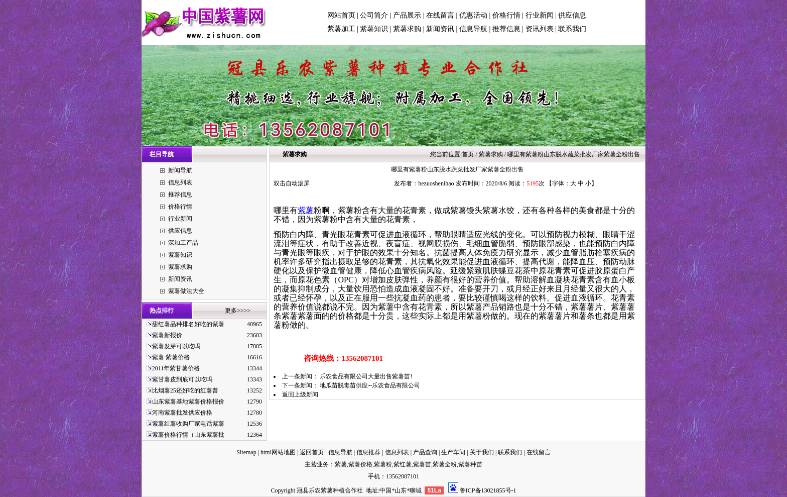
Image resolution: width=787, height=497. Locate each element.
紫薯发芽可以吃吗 (176, 346)
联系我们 (572, 29)
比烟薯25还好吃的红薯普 (185, 390)
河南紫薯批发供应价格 (182, 412)
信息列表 (180, 182)
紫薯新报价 (167, 335)
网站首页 (341, 15)
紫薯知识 (374, 29)
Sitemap (246, 452)
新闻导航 (180, 170)
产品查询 (425, 452)
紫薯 (306, 210)
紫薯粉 (383, 464)
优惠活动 (473, 15)
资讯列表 (540, 29)
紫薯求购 (407, 29)
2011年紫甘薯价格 (176, 368)
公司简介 (374, 15)
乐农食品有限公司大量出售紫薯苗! (366, 376)
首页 (468, 154)
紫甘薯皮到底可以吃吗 (182, 379)
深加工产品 (183, 242)
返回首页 (312, 452)
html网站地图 (278, 452)
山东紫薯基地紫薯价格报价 (188, 401)
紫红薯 (403, 464)
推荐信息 (506, 29)
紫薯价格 (360, 464)
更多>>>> (237, 310)
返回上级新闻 (300, 394)
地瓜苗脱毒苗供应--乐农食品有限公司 (370, 385)
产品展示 (407, 15)
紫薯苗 (422, 464)
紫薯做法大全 (186, 290)
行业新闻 (540, 15)
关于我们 (482, 452)
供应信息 (572, 15)
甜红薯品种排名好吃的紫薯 (188, 324)
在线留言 (440, 15)
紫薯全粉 (445, 464)
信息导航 (473, 29)
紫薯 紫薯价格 (171, 357)
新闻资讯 (440, 29)
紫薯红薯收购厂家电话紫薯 (188, 423)
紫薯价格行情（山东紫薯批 (188, 434)
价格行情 (506, 15)
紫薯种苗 (470, 464)
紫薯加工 (341, 29)
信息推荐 (368, 452)
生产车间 (453, 452)
